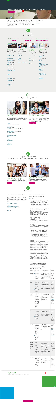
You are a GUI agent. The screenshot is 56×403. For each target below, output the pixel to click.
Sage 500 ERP (9, 69)
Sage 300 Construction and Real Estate (12, 128)
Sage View (18, 9)
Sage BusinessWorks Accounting (11, 135)
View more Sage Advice (28, 400)
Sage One (21, 9)
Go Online (10, 183)
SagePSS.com (53, 335)
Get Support (28, 40)
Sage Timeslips (9, 85)
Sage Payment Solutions (36, 9)
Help (37, 22)
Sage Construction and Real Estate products (13, 207)
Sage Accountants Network (11, 70)
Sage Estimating (9, 78)
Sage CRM (8, 74)
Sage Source (9, 84)
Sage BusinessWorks (10, 73)
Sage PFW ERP (9, 143)
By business (19, 58)
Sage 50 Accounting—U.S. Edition (12, 124)
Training (37, 23)
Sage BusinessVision (10, 71)
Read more (32, 198)
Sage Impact (15, 9)
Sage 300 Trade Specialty (11, 131)
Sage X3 (8, 139)
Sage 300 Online (25, 9)
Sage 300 (8, 65)
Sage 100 (8, 62)
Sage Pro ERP (41, 77)
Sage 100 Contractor (10, 60)
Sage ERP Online (30, 9)
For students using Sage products (22, 62)
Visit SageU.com (32, 123)
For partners (19, 59)
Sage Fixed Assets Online (42, 74)
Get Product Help (12, 12)
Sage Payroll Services (42, 9)
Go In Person (31, 183)
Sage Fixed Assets (10, 80)
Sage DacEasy (9, 75)
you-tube (45, 373)
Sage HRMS (9, 81)
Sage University (52, 286)
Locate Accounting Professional (42, 40)
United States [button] (10, 9)
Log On (13, 40)
